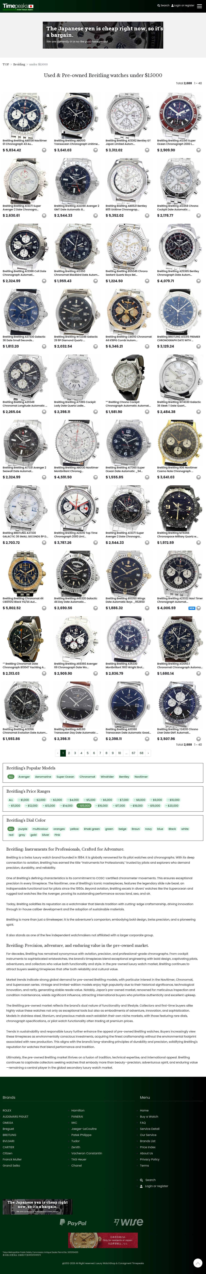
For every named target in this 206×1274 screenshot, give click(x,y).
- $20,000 (172, 806)
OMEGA (8, 1123)
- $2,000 (39, 800)
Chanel (76, 1165)
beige (122, 829)
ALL (11, 777)
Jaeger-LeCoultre (84, 1129)
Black (172, 829)
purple (22, 829)
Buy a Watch (149, 1117)
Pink (57, 835)
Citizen (7, 1153)
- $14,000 (66, 806)
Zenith (75, 1147)
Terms (144, 1165)
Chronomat (87, 777)
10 (119, 753)
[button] (44, 150)
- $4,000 (73, 800)
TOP (6, 64)
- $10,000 (173, 800)
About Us (146, 1153)
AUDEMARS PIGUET (15, 1117)
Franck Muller (12, 1159)
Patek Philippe (81, 1135)
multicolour (40, 829)
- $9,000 (156, 800)
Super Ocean (65, 777)
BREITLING (9, 1135)
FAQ (143, 1123)
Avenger (24, 777)
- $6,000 (106, 800)
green (109, 829)
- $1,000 (23, 800)
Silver (45, 835)
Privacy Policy (149, 1159)
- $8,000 (139, 800)
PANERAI (77, 1117)
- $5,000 (89, 800)
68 (141, 753)
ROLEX (7, 1110)
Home (144, 1110)
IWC (74, 1123)
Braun (136, 829)
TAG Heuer (78, 1159)
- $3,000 (56, 800)
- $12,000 (32, 806)
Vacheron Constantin (86, 1153)
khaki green (92, 829)
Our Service (148, 1135)
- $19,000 (154, 806)
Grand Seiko (11, 1165)
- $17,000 (119, 806)
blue (160, 829)
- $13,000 (49, 806)
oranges (59, 829)
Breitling (19, 64)
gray (22, 835)
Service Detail (149, 1129)
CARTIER (8, 1147)
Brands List (147, 1141)
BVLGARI (8, 1141)
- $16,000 (102, 806)
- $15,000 (84, 806)
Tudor (75, 1141)
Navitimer (141, 777)
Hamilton (78, 1110)
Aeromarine (43, 777)
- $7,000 (123, 800)
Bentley (124, 777)
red (11, 835)
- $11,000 (14, 806)
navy (148, 829)
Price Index (147, 1147)
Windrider (107, 777)
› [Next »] (148, 753)
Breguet (8, 1129)
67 (133, 753)
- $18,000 (136, 806)
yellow (74, 829)
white (185, 829)
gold (33, 835)
